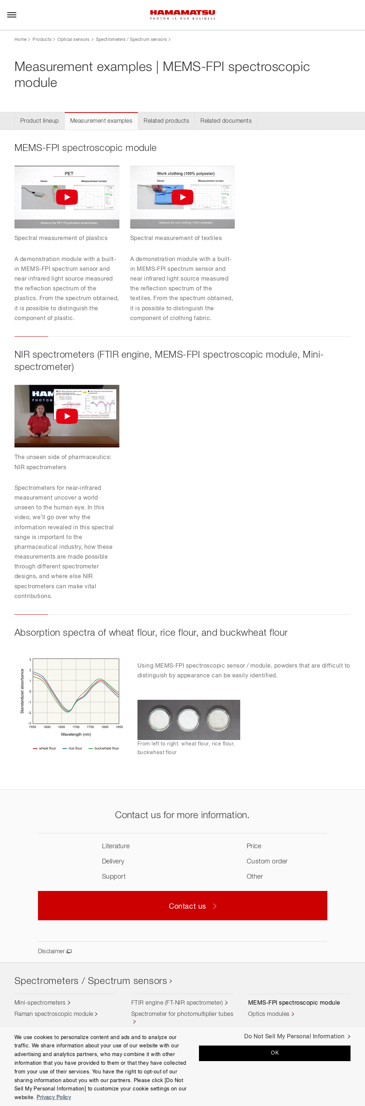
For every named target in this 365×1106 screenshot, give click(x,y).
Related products (166, 121)
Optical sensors (73, 40)
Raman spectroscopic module (53, 1014)
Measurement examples (101, 121)
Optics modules (269, 1014)
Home (20, 40)
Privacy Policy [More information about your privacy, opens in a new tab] (54, 1097)
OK (275, 1053)
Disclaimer (51, 952)
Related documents (226, 121)
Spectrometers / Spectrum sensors (131, 40)
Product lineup (39, 121)
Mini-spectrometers (40, 1003)
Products (42, 40)
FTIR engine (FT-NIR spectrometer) (177, 1003)
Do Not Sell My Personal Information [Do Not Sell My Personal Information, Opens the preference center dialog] (294, 1037)
